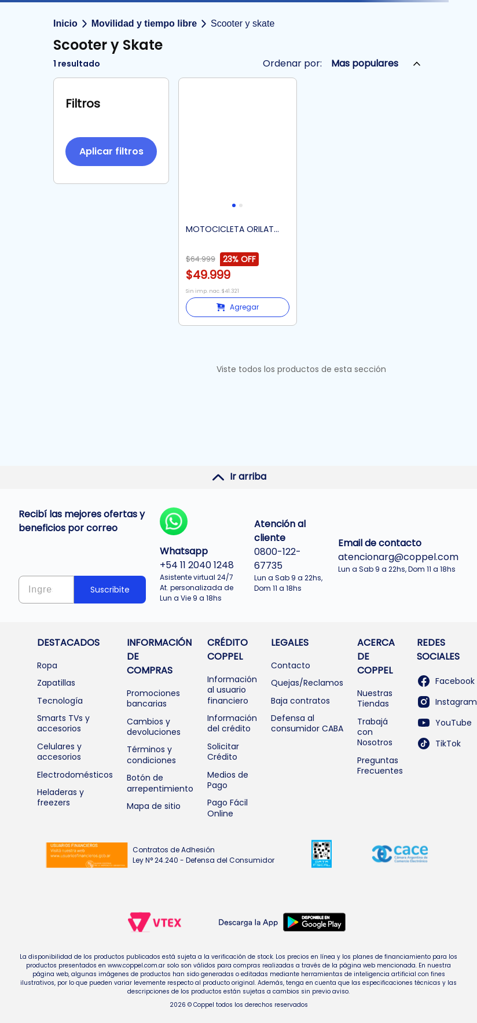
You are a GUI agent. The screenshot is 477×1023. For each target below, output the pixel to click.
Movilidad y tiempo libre (144, 23)
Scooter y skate (242, 23)
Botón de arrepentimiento (160, 783)
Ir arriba (238, 477)
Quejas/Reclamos (307, 683)
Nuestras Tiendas (374, 698)
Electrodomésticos (75, 775)
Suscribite (110, 589)
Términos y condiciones (151, 755)
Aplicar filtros (111, 151)
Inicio (65, 23)
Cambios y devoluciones (154, 727)
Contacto (290, 665)
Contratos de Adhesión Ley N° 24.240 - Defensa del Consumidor (203, 855)
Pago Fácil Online (227, 808)
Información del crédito (232, 723)
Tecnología (60, 700)
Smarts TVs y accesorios (63, 723)
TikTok (439, 743)
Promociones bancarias (153, 698)
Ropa (47, 665)
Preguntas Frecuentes (380, 766)
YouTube (444, 723)
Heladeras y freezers (60, 797)
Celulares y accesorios (59, 752)
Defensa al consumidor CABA (307, 723)
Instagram (447, 702)
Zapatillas (56, 683)
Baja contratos (300, 700)
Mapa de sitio (154, 806)
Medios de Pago (227, 780)
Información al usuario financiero (232, 690)
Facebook (446, 681)
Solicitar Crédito (223, 752)
